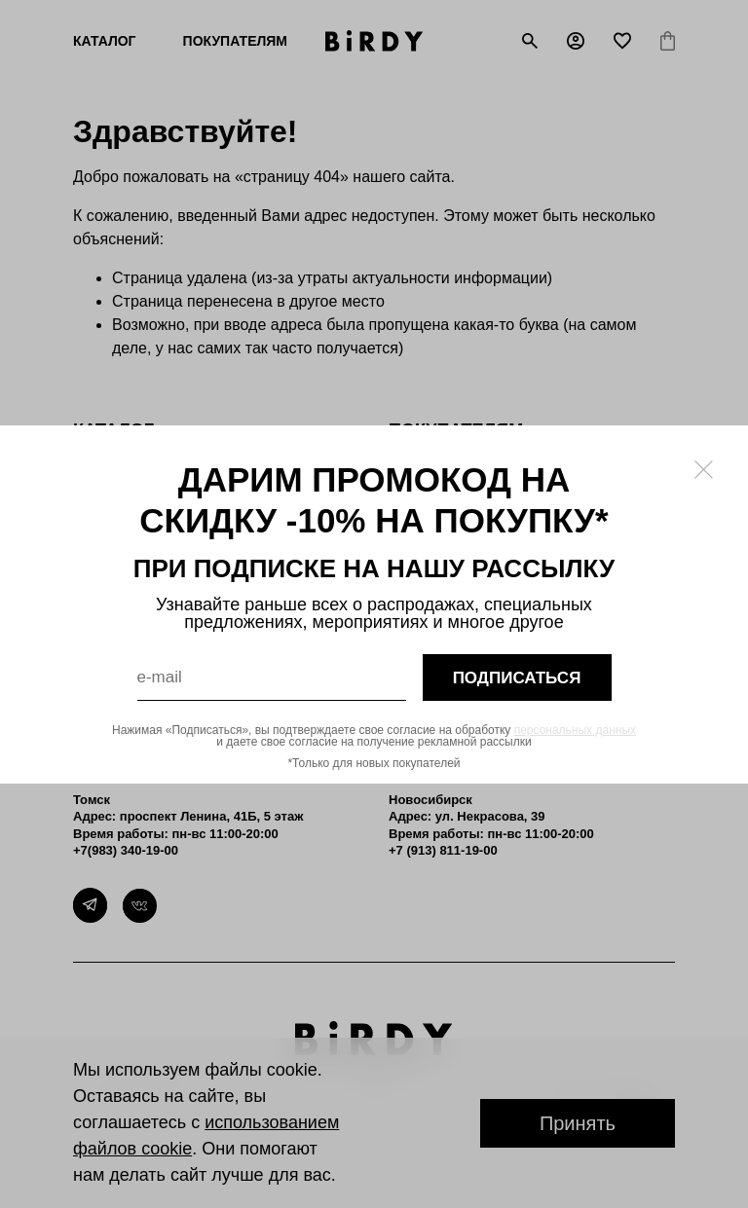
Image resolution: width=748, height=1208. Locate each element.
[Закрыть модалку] (703, 469)
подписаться (517, 677)
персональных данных (575, 730)
